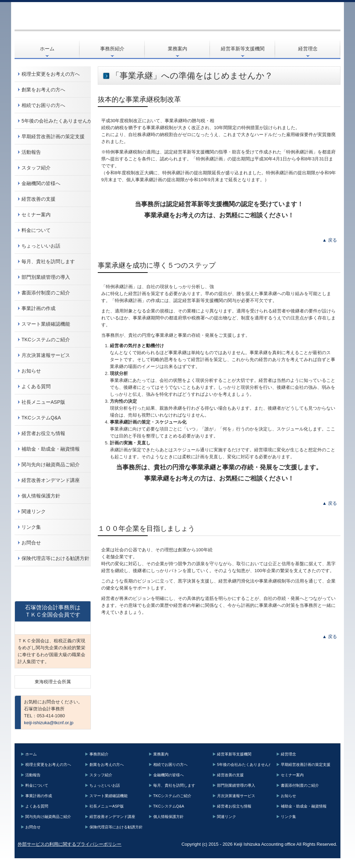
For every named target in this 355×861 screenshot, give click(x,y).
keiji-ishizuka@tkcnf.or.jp (48, 722)
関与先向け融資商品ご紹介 (50, 464)
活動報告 (31, 152)
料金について (36, 230)
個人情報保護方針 (40, 496)
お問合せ (31, 542)
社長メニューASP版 (43, 402)
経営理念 (308, 48)
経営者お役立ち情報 (43, 433)
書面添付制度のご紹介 (45, 292)
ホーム (47, 48)
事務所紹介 (112, 48)
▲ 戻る (329, 240)
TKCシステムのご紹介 (45, 339)
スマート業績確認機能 (45, 324)
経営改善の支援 (38, 199)
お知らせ (31, 371)
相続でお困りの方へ (43, 105)
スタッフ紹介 (36, 167)
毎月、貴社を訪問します (48, 261)
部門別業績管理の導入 (45, 277)
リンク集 (31, 527)
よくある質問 (36, 386)
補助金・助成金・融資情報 (50, 449)
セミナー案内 (36, 214)
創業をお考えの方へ (43, 89)
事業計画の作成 (38, 308)
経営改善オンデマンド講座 (50, 480)
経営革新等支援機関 (243, 48)
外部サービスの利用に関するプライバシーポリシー (69, 844)
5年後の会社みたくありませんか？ (56, 121)
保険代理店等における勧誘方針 (55, 558)
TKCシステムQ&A (41, 417)
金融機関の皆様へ (40, 183)
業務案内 (177, 48)
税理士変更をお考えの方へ (50, 74)
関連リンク (33, 511)
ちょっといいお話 (40, 246)
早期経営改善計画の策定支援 (53, 136)
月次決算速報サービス (45, 355)
